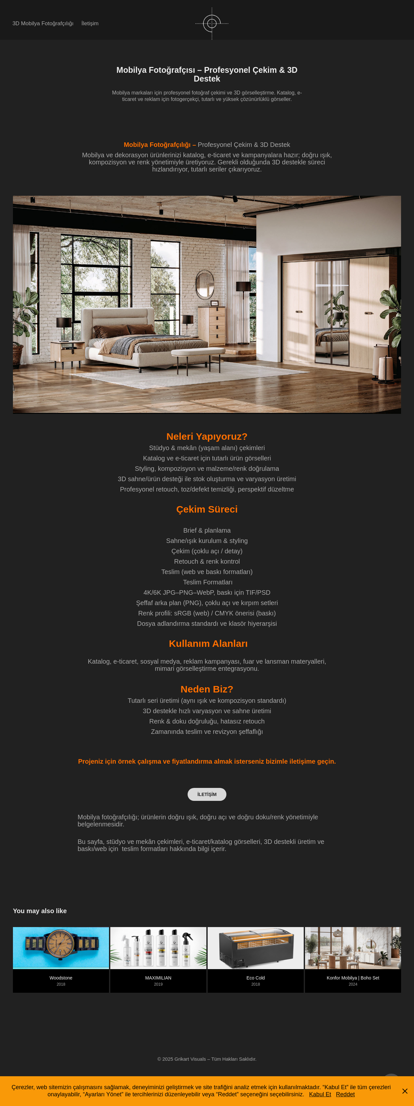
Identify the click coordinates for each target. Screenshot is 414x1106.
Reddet (345, 1094)
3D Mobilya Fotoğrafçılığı (42, 23)
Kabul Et (320, 1094)
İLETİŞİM (206, 794)
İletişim (90, 23)
